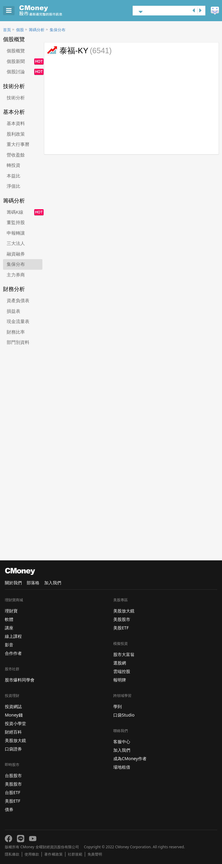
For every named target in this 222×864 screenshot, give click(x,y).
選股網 (119, 663)
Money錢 (14, 715)
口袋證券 (13, 749)
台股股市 (13, 775)
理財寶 (11, 611)
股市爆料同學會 (20, 680)
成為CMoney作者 (130, 758)
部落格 (33, 582)
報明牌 (119, 680)
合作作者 (13, 653)
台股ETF (12, 792)
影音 (9, 645)
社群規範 (75, 854)
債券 (9, 809)
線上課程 (13, 636)
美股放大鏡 (15, 740)
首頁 (7, 30)
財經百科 (13, 732)
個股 (20, 30)
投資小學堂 (15, 723)
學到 (117, 706)
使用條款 (32, 854)
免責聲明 (95, 854)
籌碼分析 (37, 30)
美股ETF (12, 801)
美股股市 (13, 784)
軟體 (9, 619)
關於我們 (13, 582)
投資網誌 (13, 706)
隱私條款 (12, 854)
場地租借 (121, 767)
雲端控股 (121, 671)
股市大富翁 (123, 654)
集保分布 (57, 30)
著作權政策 (53, 854)
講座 (9, 628)
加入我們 (52, 582)
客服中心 (121, 741)
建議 (215, 11)
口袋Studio (123, 715)
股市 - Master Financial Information (50, 10)
